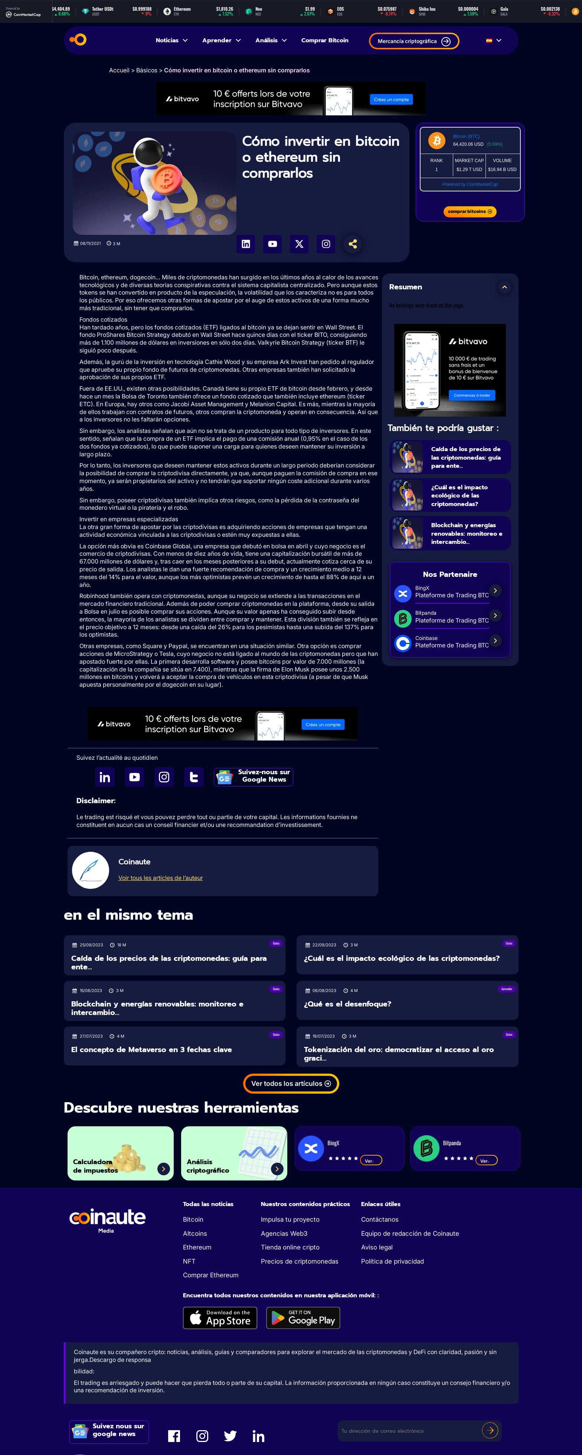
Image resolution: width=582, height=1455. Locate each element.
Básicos (146, 70)
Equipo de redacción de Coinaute (410, 1233)
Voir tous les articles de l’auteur (160, 877)
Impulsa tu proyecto (290, 1219)
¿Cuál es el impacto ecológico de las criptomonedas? (467, 504)
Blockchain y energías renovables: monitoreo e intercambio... (468, 546)
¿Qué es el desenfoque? (347, 1004)
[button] (504, 287)
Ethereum (197, 1247)
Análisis (271, 40)
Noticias (172, 40)
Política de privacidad (392, 1261)
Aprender (222, 40)
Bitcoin (193, 1219)
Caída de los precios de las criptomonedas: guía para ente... (469, 461)
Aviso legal (377, 1247)
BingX (333, 1143)
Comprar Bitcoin (325, 40)
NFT (189, 1261)
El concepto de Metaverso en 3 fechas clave (151, 1049)
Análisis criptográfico (216, 1163)
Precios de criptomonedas (300, 1261)
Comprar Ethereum (211, 1275)
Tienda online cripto (290, 1247)
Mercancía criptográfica (414, 41)
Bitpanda (452, 1143)
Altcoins (195, 1233)
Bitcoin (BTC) (466, 136)
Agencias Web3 (284, 1233)
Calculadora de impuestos (104, 1163)
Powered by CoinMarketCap (470, 184)
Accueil (119, 70)
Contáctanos (380, 1219)
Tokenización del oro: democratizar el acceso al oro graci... (399, 1053)
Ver (371, 1161)
